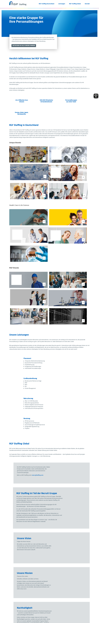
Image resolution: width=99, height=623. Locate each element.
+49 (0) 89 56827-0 (17, 552)
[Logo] (17, 3)
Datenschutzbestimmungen (68, 575)
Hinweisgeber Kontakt (34, 616)
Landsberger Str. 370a (18, 545)
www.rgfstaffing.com (72, 360)
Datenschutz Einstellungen (79, 616)
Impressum (23, 616)
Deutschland (15, 548)
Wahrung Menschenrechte (48, 616)
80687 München (16, 546)
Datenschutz (16, 616)
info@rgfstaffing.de (17, 555)
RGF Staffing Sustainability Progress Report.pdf (65, 524)
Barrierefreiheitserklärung (64, 616)
